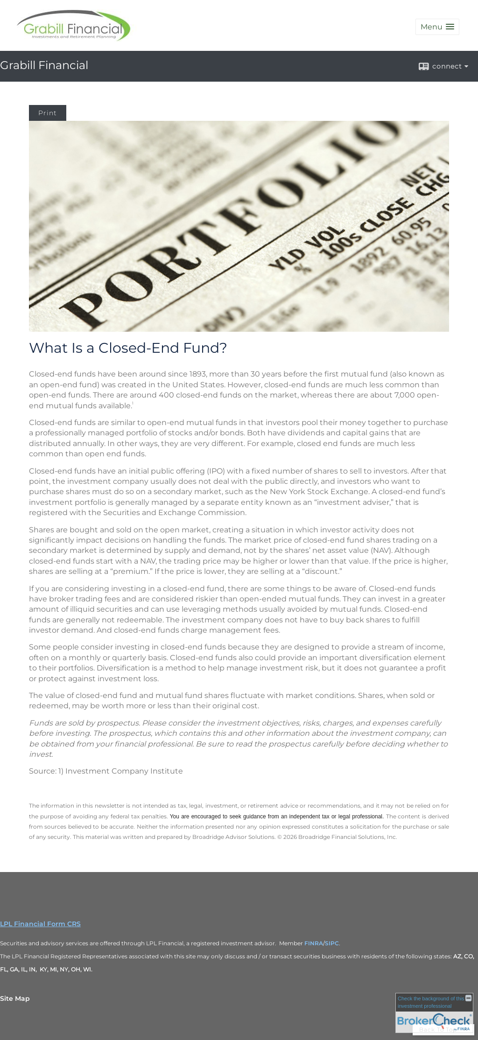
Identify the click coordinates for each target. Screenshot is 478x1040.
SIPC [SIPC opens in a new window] (332, 943)
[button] (437, 27)
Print (47, 113)
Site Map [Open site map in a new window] (15, 998)
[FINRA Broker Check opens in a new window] (434, 1013)
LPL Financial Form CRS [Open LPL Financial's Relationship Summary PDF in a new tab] (40, 924)
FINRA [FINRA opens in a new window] (313, 943)
